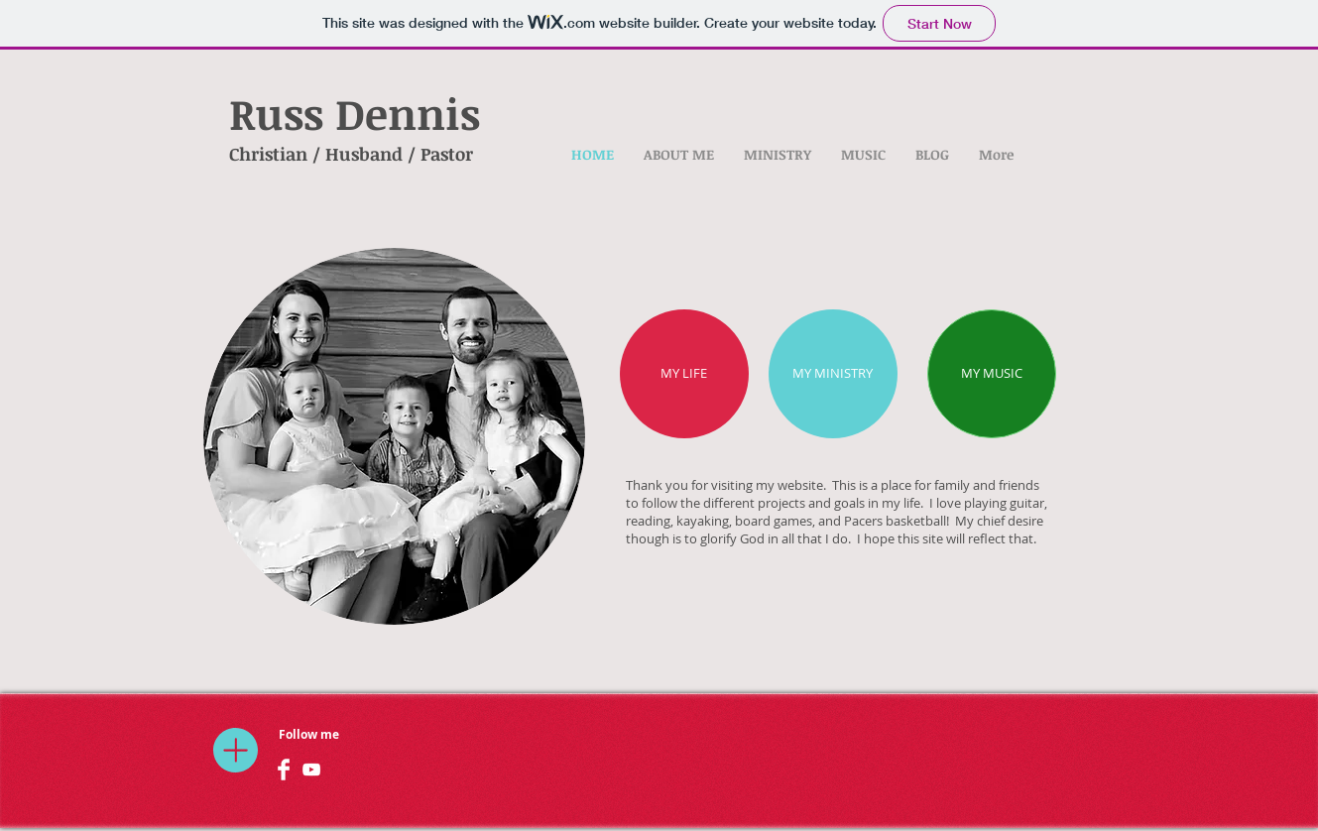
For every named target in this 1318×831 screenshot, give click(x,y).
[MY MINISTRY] (833, 373)
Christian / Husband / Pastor (351, 154)
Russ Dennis (354, 113)
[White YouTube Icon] (311, 769)
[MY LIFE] (684, 373)
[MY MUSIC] (991, 373)
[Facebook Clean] (284, 769)
